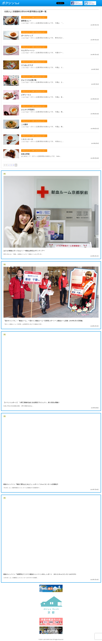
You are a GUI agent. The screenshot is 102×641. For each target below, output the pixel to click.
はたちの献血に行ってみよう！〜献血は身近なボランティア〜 (24, 251)
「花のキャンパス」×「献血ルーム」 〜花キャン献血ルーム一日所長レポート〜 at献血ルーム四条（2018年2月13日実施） (43, 321)
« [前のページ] (8, 165)
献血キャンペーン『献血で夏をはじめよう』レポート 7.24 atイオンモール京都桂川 (30, 484)
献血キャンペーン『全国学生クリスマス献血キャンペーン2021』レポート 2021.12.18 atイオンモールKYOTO (39, 574)
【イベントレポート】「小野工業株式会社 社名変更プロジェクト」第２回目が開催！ (31, 402)
